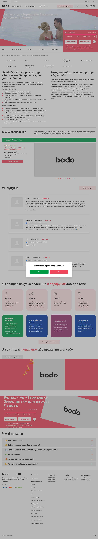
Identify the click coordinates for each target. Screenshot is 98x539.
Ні (58, 271)
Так (39, 271)
